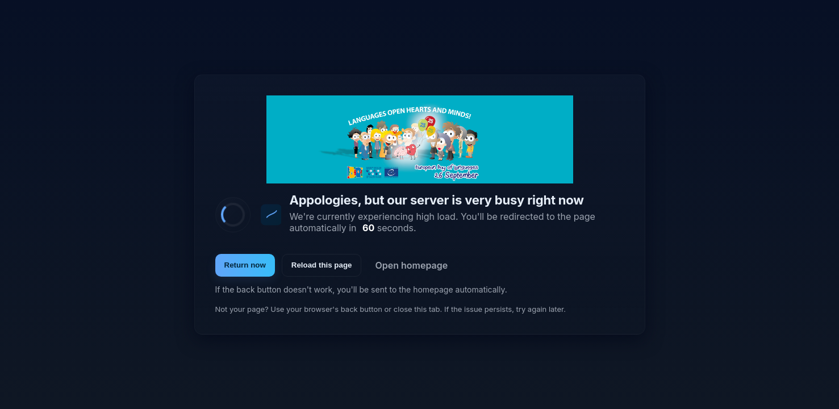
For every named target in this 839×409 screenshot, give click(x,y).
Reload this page (321, 265)
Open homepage (411, 265)
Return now (245, 265)
